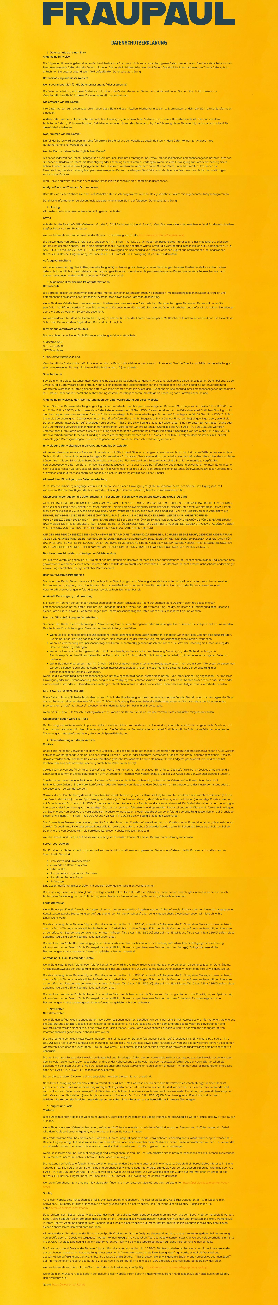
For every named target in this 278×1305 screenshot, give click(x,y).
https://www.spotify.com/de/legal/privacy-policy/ (176, 1267)
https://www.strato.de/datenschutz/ (161, 235)
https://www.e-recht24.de (68, 1284)
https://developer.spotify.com (69, 1208)
